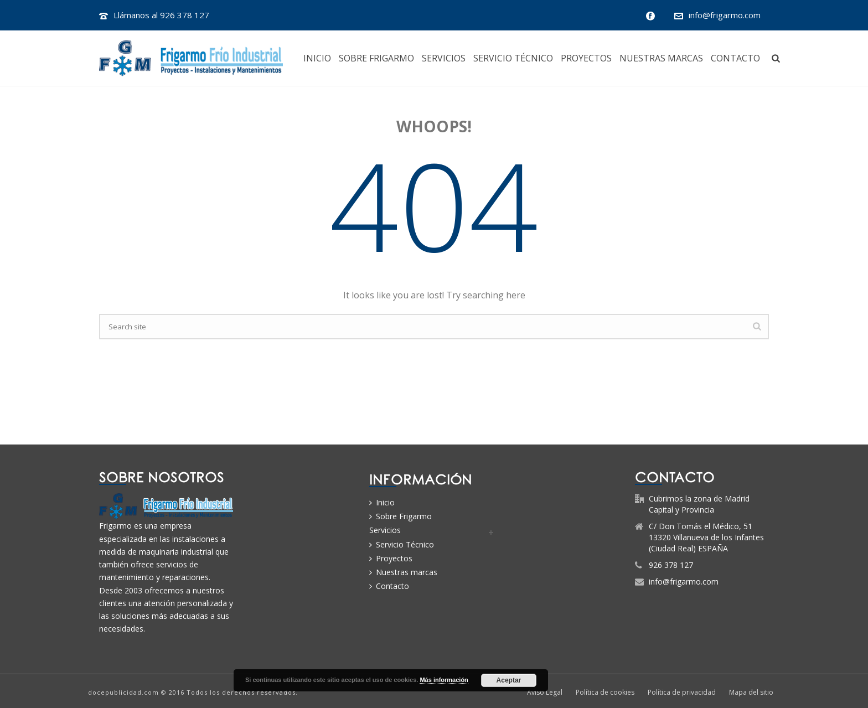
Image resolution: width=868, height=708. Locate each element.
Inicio (317, 58)
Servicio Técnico (513, 58)
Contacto (735, 58)
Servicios (444, 58)
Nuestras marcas (661, 58)
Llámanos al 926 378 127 (161, 14)
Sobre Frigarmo (376, 58)
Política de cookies (605, 692)
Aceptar (509, 680)
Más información (444, 679)
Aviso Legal (544, 692)
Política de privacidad (682, 692)
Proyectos (586, 58)
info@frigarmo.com (725, 14)
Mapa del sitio (751, 692)
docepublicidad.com (123, 692)
